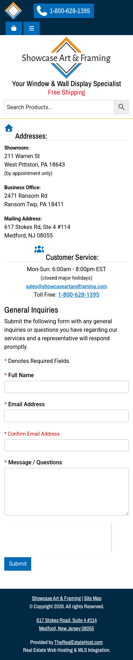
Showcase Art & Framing (56, 598)
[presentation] (57, 536)
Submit (18, 563)
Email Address (24, 404)
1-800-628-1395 (63, 10)
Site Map (92, 598)
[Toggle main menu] (31, 28)
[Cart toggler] (14, 28)
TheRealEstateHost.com (78, 642)
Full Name (19, 375)
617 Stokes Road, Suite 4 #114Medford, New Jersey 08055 (67, 624)
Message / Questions (33, 462)
